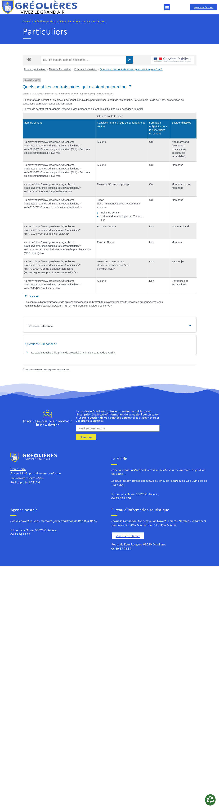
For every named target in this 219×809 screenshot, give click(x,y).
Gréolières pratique (45, 21)
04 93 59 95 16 (121, 498)
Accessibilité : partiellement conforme (35, 473)
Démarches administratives (74, 21)
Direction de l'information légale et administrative (47, 369)
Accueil (27, 21)
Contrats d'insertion (85, 69)
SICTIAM (34, 482)
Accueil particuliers (35, 69)
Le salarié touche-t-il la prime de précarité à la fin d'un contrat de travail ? (73, 352)
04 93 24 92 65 (20, 534)
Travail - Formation (60, 69)
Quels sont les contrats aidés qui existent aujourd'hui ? (131, 69)
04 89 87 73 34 (121, 548)
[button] (167, 7)
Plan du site (18, 469)
